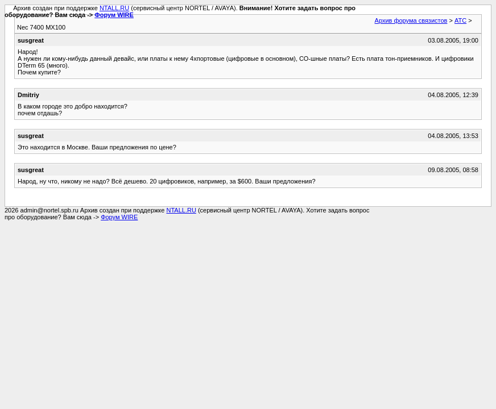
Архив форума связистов (411, 20)
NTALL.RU (114, 8)
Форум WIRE (114, 14)
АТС (460, 20)
